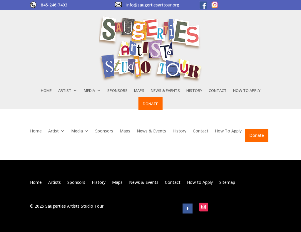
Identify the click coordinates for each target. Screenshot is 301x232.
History (194, 90)
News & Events (165, 90)
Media (89, 90)
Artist (64, 90)
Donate (150, 103)
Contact (218, 90)
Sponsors (117, 90)
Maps (139, 90)
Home (46, 90)
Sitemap (227, 182)
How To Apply (246, 90)
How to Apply (200, 182)
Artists (54, 182)
